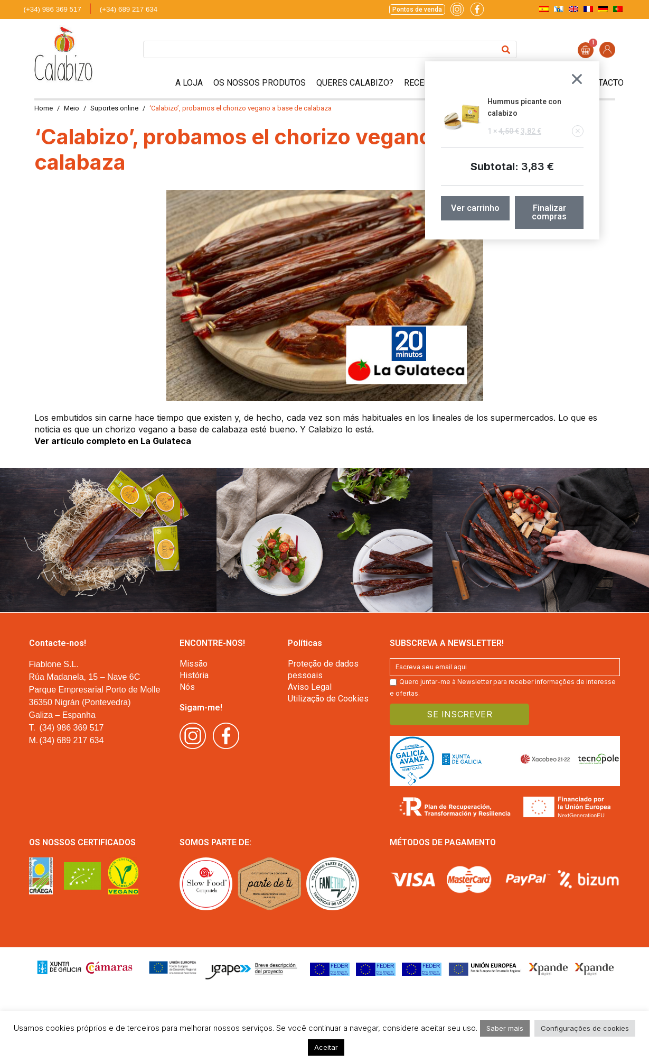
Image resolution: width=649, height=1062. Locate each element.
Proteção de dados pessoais (323, 669)
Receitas (422, 83)
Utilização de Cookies (328, 699)
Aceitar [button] (326, 1047)
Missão (194, 664)
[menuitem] (544, 9)
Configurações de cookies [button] (585, 1028)
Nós (187, 687)
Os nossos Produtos (259, 83)
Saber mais (504, 1028)
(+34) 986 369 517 (52, 9)
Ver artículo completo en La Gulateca (112, 441)
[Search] (505, 49)
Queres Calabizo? (354, 83)
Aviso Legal (310, 687)
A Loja (189, 83)
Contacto (602, 83)
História (194, 675)
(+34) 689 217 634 (128, 9)
